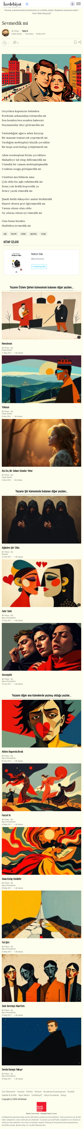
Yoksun (5, 407)
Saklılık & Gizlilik (9, 1095)
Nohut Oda (37, 254)
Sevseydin (7, 674)
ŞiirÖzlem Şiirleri (7, 349)
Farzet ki (6, 815)
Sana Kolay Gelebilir (11, 878)
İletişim (38, 1091)
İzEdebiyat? (37, 1095)
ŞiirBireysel (7, 553)
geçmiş (33, 234)
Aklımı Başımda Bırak (12, 751)
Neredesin (7, 343)
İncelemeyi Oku (39, 266)
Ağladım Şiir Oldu (10, 547)
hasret (13, 234)
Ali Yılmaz (15, 31)
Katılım (29, 1091)
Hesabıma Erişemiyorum (54, 1091)
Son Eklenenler (8, 1091)
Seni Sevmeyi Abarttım (13, 1006)
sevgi (43, 234)
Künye (63, 1095)
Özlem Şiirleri (17, 34)
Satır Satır (7, 611)
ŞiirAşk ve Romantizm (9, 616)
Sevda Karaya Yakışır (12, 1069)
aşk (5, 234)
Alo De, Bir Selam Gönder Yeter (17, 470)
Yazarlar (21, 1091)
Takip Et (25, 31)
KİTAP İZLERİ (11, 242)
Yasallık (70, 1091)
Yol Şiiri (5, 942)
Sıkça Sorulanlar (51, 1095)
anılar (23, 234)
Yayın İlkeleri (24, 1095)
